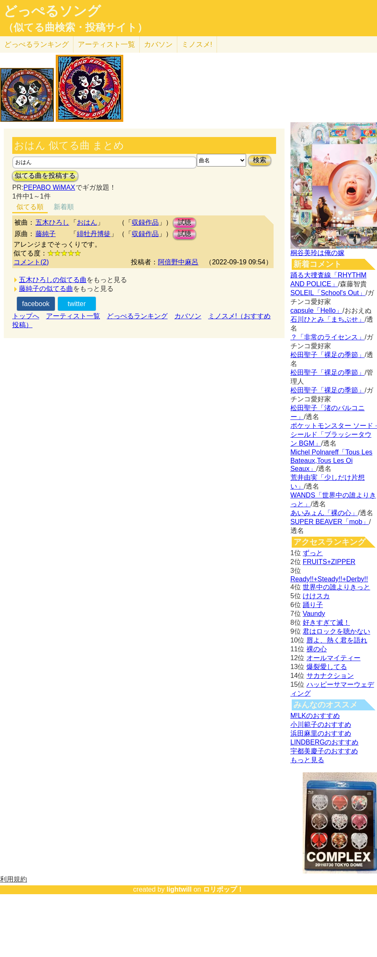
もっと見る (307, 759)
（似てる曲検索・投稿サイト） (75, 27)
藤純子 (45, 233)
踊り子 (313, 604)
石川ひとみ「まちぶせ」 (327, 319)
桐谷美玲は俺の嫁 (317, 252)
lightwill (179, 889)
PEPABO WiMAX (49, 187)
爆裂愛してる (326, 666)
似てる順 (29, 206)
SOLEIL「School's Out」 (328, 292)
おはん (87, 222)
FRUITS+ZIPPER (329, 561)
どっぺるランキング (137, 316)
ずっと (313, 552)
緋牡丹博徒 (94, 233)
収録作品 (145, 222)
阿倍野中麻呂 (178, 262)
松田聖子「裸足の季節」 (327, 354)
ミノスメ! (197, 44)
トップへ (25, 316)
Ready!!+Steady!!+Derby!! (329, 579)
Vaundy (314, 613)
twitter (77, 303)
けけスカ (316, 595)
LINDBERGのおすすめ (324, 742)
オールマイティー (333, 657)
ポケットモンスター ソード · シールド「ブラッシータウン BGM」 (333, 434)
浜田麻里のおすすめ (320, 733)
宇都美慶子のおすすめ (324, 751)
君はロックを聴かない (336, 631)
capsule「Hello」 (316, 310)
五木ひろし (52, 222)
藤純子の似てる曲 (46, 288)
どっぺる (36, 44)
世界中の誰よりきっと (336, 587)
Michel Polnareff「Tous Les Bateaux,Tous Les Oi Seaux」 (331, 460)
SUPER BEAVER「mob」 (329, 521)
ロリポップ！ (223, 889)
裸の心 (316, 649)
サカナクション (330, 675)
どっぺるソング (52, 11)
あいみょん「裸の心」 (324, 512)
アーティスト (106, 44)
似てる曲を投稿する (45, 175)
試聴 (184, 222)
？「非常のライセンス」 (327, 337)
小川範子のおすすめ (320, 724)
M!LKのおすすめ (315, 715)
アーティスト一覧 (73, 316)
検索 (259, 160)
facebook (35, 303)
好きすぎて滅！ (326, 622)
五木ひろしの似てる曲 (53, 279)
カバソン (158, 44)
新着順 (64, 206)
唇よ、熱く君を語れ (336, 640)
